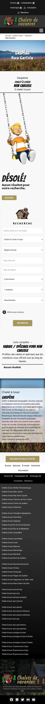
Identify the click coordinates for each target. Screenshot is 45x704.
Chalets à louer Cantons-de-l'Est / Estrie (17, 499)
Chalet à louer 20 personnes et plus (15, 650)
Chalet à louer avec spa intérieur (14, 625)
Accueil (8, 36)
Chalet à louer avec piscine (12, 607)
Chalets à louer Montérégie (12, 550)
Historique (16, 8)
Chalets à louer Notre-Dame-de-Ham (16, 583)
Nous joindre (31, 689)
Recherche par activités (22, 459)
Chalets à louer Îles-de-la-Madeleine (15, 529)
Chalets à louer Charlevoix (11, 507)
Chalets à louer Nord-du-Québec (14, 558)
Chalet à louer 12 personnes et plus (15, 646)
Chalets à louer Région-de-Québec (15, 576)
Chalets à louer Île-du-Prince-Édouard (16, 525)
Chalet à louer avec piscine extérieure (16, 615)
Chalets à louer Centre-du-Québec (15, 503)
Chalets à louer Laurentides (12, 539)
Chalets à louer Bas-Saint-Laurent (14, 496)
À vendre (26, 465)
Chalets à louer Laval (9, 542)
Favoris (14, 3)
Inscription (30, 8)
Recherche (22, 323)
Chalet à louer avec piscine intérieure (16, 611)
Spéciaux (16, 465)
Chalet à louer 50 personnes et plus (15, 654)
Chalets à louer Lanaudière (12, 533)
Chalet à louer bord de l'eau (12, 589)
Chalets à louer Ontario (10, 568)
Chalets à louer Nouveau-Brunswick (15, 564)
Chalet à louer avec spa (10, 619)
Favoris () (8, 476)
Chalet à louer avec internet (12, 601)
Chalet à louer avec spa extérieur (14, 629)
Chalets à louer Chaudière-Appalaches (16, 513)
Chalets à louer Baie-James (12, 492)
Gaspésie (28, 36)
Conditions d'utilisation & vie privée (14, 689)
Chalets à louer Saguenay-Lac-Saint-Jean (17, 580)
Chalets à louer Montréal (11, 554)
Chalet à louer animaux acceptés (14, 597)
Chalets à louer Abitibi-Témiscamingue (16, 488)
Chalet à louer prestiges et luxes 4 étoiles (17, 636)
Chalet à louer (18, 36)
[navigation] (41, 30)
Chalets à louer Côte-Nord (11, 517)
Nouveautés (23, 470)
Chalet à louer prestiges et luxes (14, 633)
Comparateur (28, 3)
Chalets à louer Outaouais (11, 572)
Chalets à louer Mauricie (11, 546)
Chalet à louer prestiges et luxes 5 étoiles (17, 642)
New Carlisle (10, 38)
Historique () (35, 476)
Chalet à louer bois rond (11, 593)
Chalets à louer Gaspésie (11, 521)
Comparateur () (21, 476)
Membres (23, 12)
